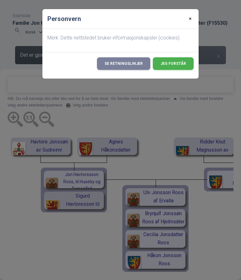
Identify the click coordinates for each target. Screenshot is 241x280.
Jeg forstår (173, 63)
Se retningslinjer (123, 63)
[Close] (190, 18)
